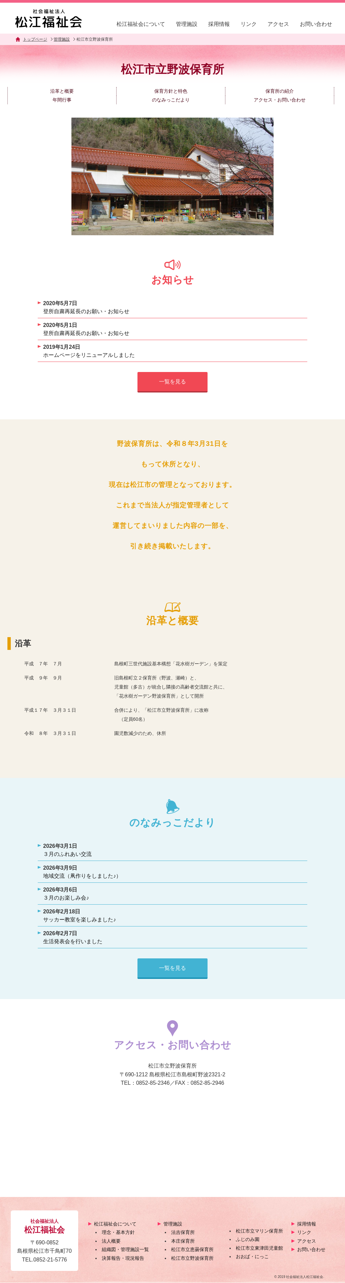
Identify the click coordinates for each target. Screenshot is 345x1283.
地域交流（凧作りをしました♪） (82, 876)
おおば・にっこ (252, 1256)
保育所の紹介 (279, 91)
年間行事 (62, 99)
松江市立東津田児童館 (259, 1248)
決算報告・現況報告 (123, 1258)
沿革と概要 (62, 91)
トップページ (35, 39)
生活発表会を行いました (72, 941)
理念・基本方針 (118, 1232)
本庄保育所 (183, 1241)
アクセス (278, 24)
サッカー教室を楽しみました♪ (79, 919)
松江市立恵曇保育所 (192, 1249)
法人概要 (111, 1241)
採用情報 (219, 24)
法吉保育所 (183, 1232)
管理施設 (186, 24)
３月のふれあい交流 (67, 854)
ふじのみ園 (247, 1239)
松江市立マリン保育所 (259, 1231)
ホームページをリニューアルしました (89, 355)
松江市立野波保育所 (192, 1258)
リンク (249, 24)
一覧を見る (172, 381)
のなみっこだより (171, 99)
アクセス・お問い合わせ (280, 99)
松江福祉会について (141, 24)
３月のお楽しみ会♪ (66, 898)
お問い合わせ (316, 24)
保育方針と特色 (170, 91)
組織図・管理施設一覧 (125, 1249)
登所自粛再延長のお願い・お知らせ (86, 311)
